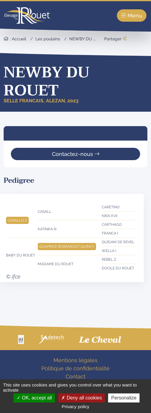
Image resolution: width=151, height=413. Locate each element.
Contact (75, 376)
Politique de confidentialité (75, 368)
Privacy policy (75, 406)
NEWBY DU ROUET (88, 38)
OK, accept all (34, 397)
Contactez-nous (75, 154)
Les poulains (47, 38)
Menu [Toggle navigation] (131, 15)
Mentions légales (75, 360)
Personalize (124, 397)
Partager (115, 38)
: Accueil (15, 38)
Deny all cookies (81, 397)
